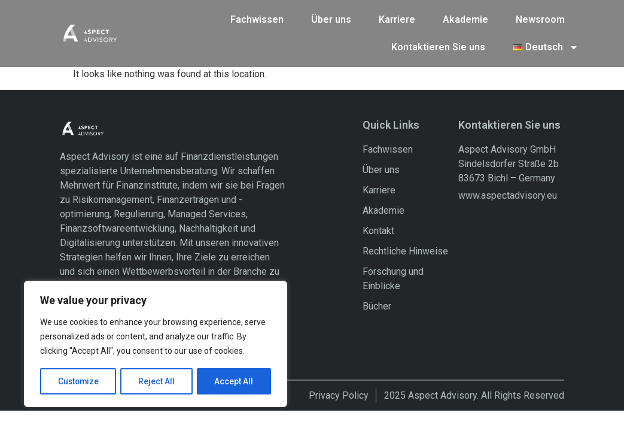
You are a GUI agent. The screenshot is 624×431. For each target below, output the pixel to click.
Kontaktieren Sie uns (438, 46)
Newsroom (540, 19)
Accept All (234, 381)
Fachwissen (257, 19)
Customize (78, 381)
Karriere (397, 19)
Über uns (331, 19)
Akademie (465, 19)
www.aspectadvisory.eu (507, 195)
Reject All (157, 381)
